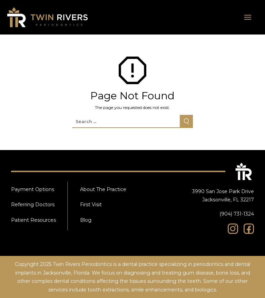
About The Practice (103, 189)
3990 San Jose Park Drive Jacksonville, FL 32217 (223, 195)
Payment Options (32, 189)
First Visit (91, 204)
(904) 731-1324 (236, 214)
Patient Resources (33, 220)
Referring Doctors (33, 204)
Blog (85, 220)
